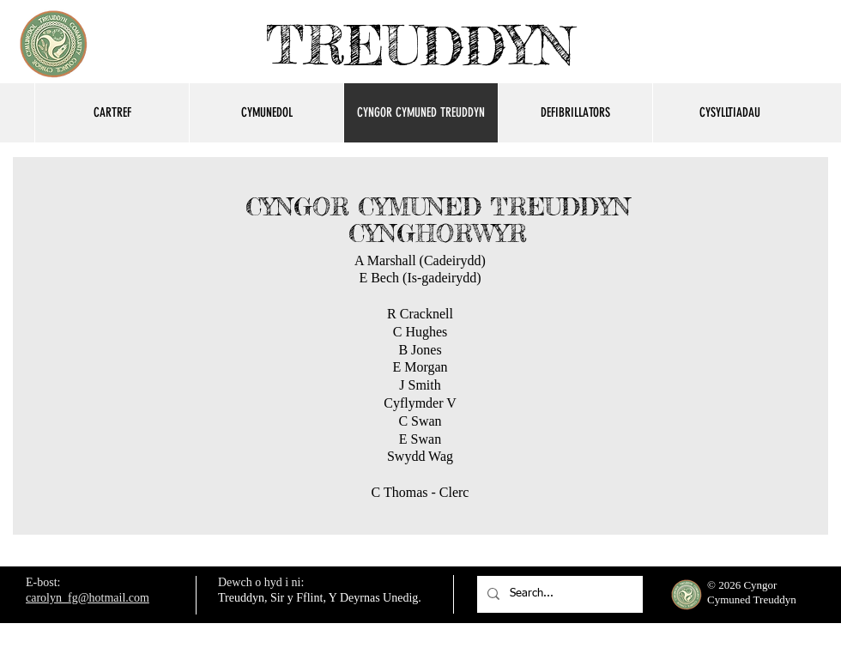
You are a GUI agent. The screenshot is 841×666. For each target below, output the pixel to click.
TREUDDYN (420, 45)
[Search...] (558, 594)
